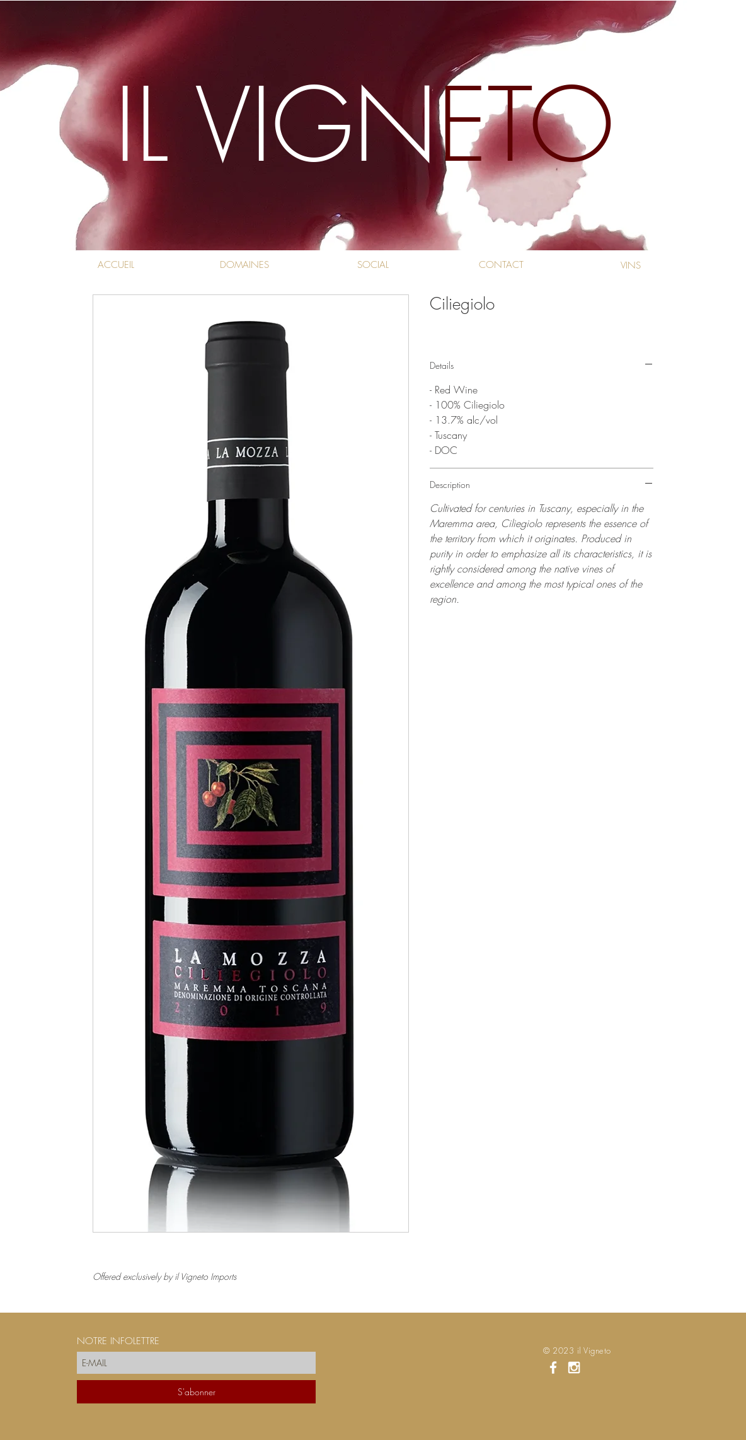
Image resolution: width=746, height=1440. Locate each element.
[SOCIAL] (372, 265)
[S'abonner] (196, 1391)
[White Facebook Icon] (553, 1367)
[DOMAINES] (244, 265)
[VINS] (630, 265)
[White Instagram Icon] (574, 1367)
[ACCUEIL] (115, 265)
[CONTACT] (501, 265)
